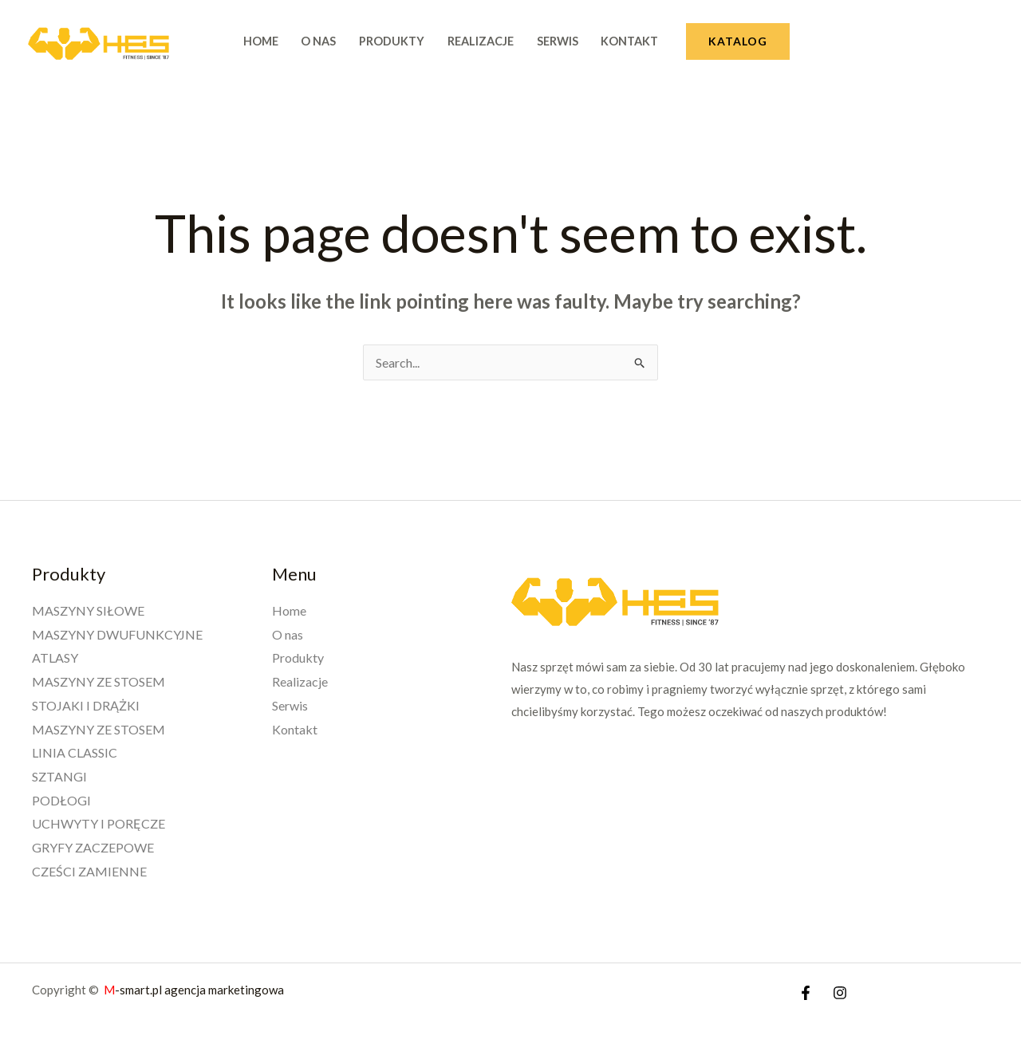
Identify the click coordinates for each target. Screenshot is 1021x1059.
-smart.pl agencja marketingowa (195, 989)
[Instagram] (840, 993)
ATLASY (55, 657)
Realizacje (480, 41)
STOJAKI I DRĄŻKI (86, 705)
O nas (318, 41)
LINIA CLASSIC (74, 752)
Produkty (391, 41)
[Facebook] (805, 993)
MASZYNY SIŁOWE (88, 610)
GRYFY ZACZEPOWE (93, 847)
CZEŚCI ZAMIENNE (89, 871)
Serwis (557, 41)
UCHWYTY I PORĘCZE (98, 823)
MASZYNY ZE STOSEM (98, 681)
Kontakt (629, 41)
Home (260, 41)
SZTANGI (59, 776)
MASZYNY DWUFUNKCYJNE (117, 634)
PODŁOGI (61, 800)
